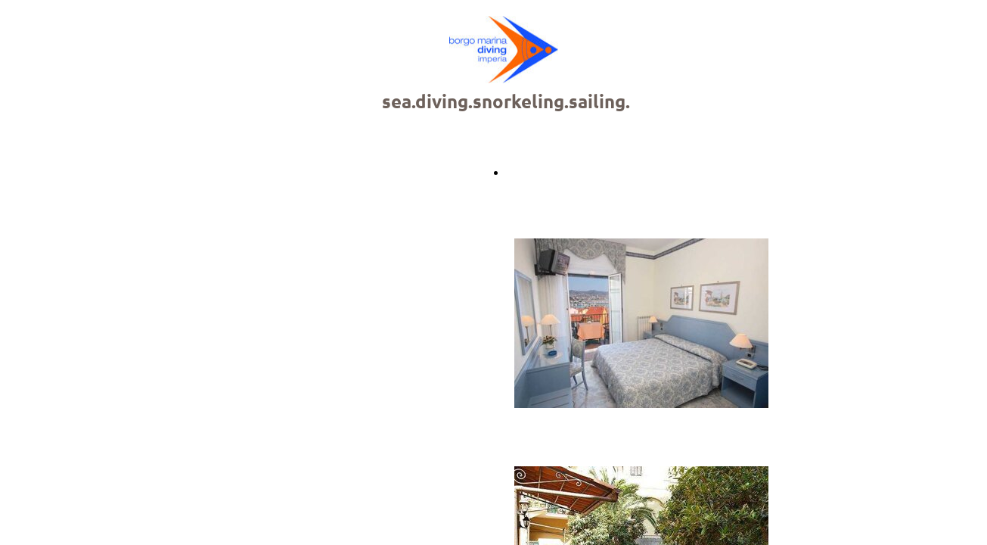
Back (518, 172)
